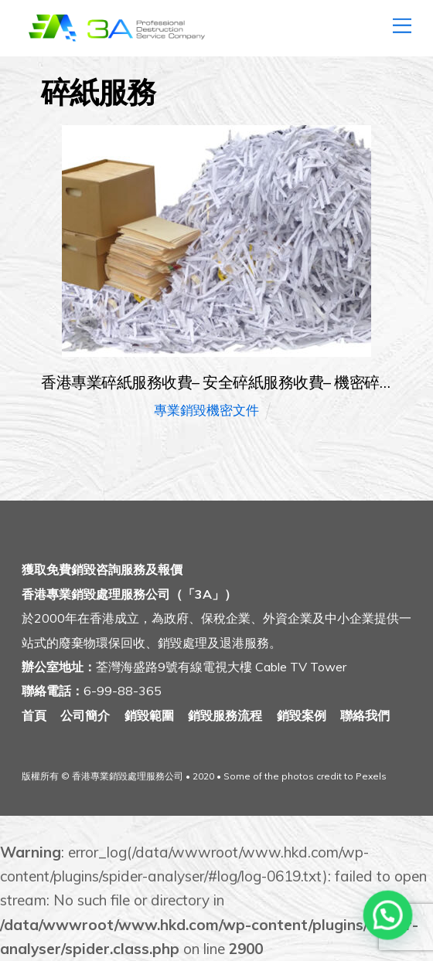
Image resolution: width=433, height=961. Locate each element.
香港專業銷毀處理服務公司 (127, 776)
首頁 (34, 715)
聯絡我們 (365, 715)
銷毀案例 (301, 715)
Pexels (371, 776)
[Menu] (402, 21)
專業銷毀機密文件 (206, 410)
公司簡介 (85, 715)
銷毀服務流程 (225, 715)
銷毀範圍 (149, 715)
